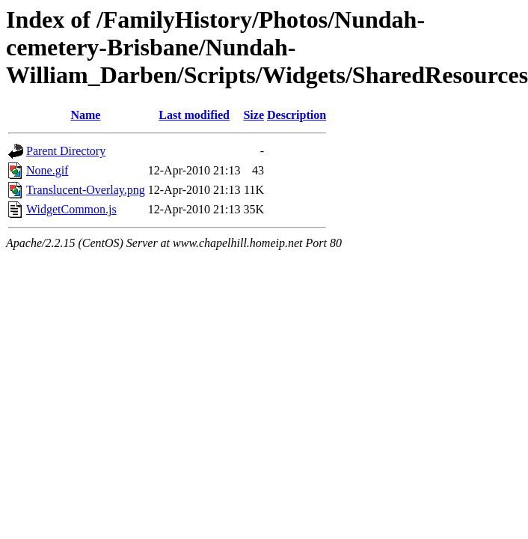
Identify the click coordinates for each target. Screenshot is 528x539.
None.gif (47, 170)
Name (85, 115)
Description (296, 115)
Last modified (194, 115)
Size (253, 115)
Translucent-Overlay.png (85, 189)
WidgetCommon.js (71, 209)
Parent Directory (65, 150)
